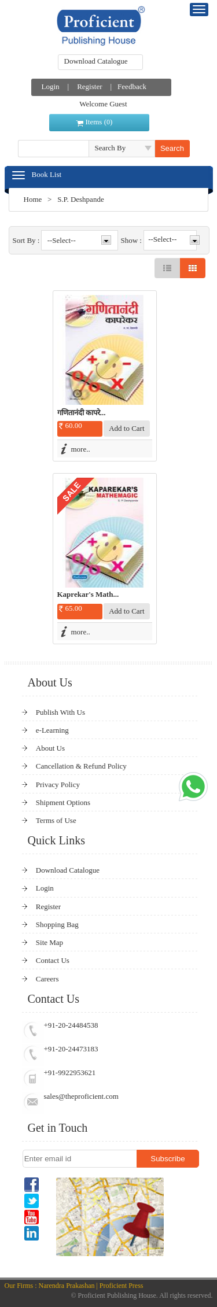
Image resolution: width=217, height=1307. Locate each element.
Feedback (131, 86)
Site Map (49, 942)
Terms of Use (56, 820)
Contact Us (52, 960)
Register (89, 86)
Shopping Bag (57, 924)
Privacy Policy (58, 784)
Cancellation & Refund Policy (81, 766)
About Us (50, 748)
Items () (99, 121)
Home (33, 199)
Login (51, 86)
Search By (110, 147)
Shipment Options (63, 802)
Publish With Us (60, 712)
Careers (47, 978)
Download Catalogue (96, 61)
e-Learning (52, 730)
